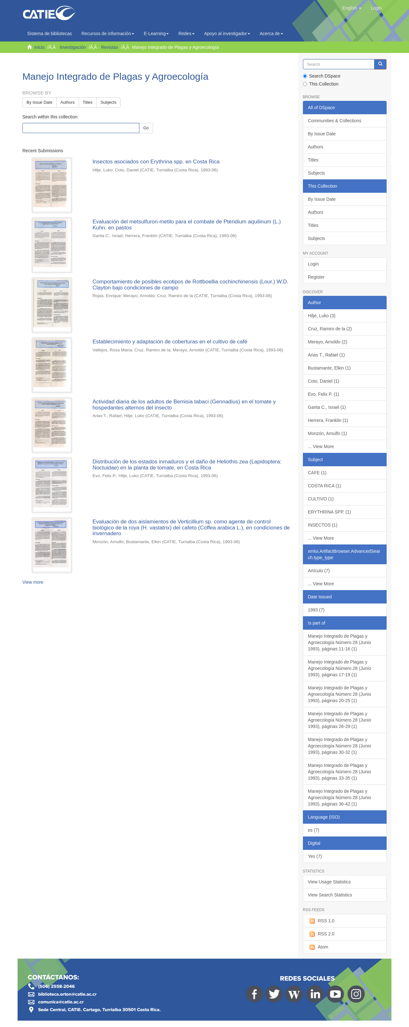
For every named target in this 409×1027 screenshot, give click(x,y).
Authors (67, 102)
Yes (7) (315, 856)
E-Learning (156, 33)
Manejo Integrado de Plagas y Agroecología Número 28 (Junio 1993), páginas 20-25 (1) (339, 694)
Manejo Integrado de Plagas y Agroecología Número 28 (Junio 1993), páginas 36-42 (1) (339, 797)
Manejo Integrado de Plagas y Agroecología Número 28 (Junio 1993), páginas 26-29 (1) (339, 720)
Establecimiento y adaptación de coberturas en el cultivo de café (169, 342)
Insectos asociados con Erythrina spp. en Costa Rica (156, 162)
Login (313, 263)
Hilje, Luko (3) (322, 315)
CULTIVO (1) (321, 498)
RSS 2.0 (321, 934)
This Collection (321, 83)
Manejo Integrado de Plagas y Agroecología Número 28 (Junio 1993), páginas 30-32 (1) (339, 746)
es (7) (314, 830)
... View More (321, 446)
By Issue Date (39, 102)
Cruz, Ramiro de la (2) (330, 328)
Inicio (39, 47)
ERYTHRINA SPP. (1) (329, 511)
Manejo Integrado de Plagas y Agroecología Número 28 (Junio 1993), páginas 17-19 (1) (339, 668)
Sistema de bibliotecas (49, 33)
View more (32, 582)
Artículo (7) (319, 570)
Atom (318, 947)
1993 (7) (316, 609)
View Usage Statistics (329, 881)
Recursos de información (107, 33)
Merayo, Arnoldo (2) (327, 341)
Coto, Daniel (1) (323, 381)
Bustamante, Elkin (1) (329, 368)
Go (146, 127)
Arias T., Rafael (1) (326, 354)
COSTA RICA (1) (324, 485)
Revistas (109, 47)
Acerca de (271, 33)
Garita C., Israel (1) (327, 407)
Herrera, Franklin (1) (328, 420)
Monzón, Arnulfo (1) (327, 433)
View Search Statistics (330, 894)
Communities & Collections (334, 120)
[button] (351, 8)
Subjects (108, 102)
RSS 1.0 (321, 921)
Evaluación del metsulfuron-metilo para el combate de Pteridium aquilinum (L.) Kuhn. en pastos (186, 225)
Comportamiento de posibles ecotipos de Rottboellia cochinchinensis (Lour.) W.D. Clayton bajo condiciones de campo (190, 285)
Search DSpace (322, 76)
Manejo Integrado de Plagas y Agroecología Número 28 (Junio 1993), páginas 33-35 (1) (339, 772)
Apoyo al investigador (227, 33)
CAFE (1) (317, 472)
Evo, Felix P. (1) (323, 394)
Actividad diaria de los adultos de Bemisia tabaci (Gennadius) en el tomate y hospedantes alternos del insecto (184, 405)
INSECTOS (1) (322, 525)
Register (316, 277)
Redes (186, 33)
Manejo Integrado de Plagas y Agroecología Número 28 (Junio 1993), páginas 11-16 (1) (339, 642)
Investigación (73, 47)
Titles (88, 102)
